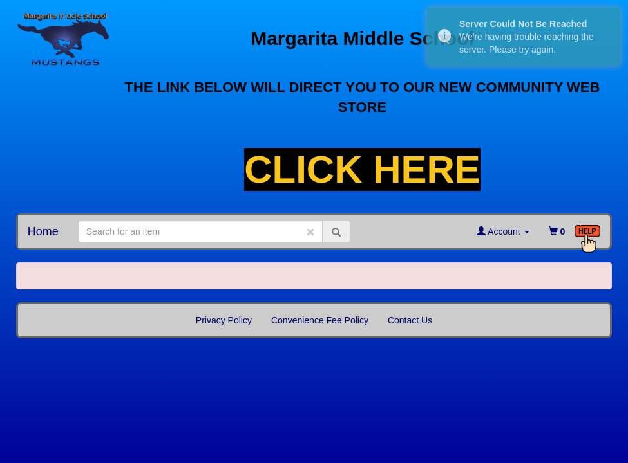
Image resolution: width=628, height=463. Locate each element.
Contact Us (410, 320)
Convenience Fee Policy (319, 320)
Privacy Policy (224, 320)
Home (43, 231)
